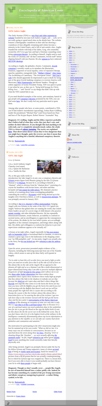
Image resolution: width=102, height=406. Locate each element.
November (74, 66)
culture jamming (29, 129)
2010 (70, 117)
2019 (70, 97)
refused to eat (38, 337)
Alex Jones (56, 73)
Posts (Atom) (20, 396)
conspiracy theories (27, 99)
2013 (70, 110)
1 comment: (31, 145)
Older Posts (58, 392)
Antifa (23, 352)
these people (25, 363)
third (20, 281)
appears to (46, 59)
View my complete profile (74, 142)
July (72, 75)
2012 (70, 113)
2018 (70, 99)
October (73, 69)
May (72, 84)
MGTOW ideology (15, 61)
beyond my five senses (32, 272)
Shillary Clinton (44, 73)
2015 (70, 106)
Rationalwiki (20, 141)
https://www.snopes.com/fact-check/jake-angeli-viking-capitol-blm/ (35, 354)
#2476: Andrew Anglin (16, 31)
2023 (70, 58)
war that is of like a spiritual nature (28, 305)
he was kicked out (28, 241)
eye (23, 281)
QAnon (11, 180)
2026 (70, 51)
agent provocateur (33, 352)
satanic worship (14, 213)
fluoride (11, 284)
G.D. (70, 139)
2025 (70, 53)
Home (35, 392)
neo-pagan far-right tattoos (29, 190)
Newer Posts (11, 392)
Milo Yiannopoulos (24, 82)
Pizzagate (32, 194)
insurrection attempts (50, 197)
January (73, 93)
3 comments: (30, 384)
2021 (70, 62)
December (74, 64)
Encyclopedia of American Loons (41, 10)
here (18, 101)
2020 (70, 95)
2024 (70, 56)
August (73, 73)
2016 (70, 104)
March (73, 88)
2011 (70, 115)
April (72, 86)
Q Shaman (21, 183)
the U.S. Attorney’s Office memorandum (34, 204)
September (74, 71)
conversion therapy (20, 54)
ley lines (40, 333)
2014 (70, 108)
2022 (70, 60)
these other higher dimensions (23, 274)
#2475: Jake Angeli (15, 156)
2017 (70, 101)
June (72, 82)
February (73, 91)
